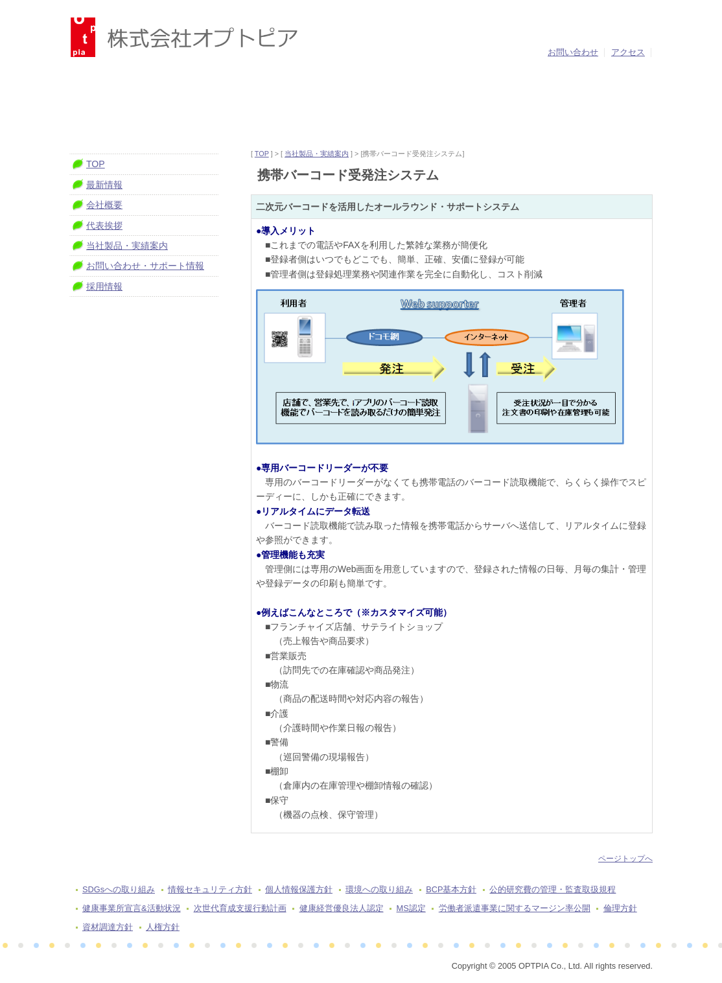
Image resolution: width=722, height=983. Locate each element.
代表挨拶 (104, 225)
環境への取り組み (379, 889)
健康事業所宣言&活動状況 (131, 908)
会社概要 (104, 205)
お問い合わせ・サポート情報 (145, 265)
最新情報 (104, 184)
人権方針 (163, 927)
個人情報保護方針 (298, 889)
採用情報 (104, 286)
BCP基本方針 (451, 889)
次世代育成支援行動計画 (240, 908)
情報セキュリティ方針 (210, 889)
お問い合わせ (573, 52)
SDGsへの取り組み (118, 889)
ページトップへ (625, 858)
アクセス (628, 52)
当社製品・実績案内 (317, 153)
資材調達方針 (107, 927)
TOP (262, 153)
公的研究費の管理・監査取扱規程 (552, 889)
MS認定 (411, 908)
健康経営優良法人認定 (341, 908)
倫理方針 (620, 908)
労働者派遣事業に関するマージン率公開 (514, 908)
